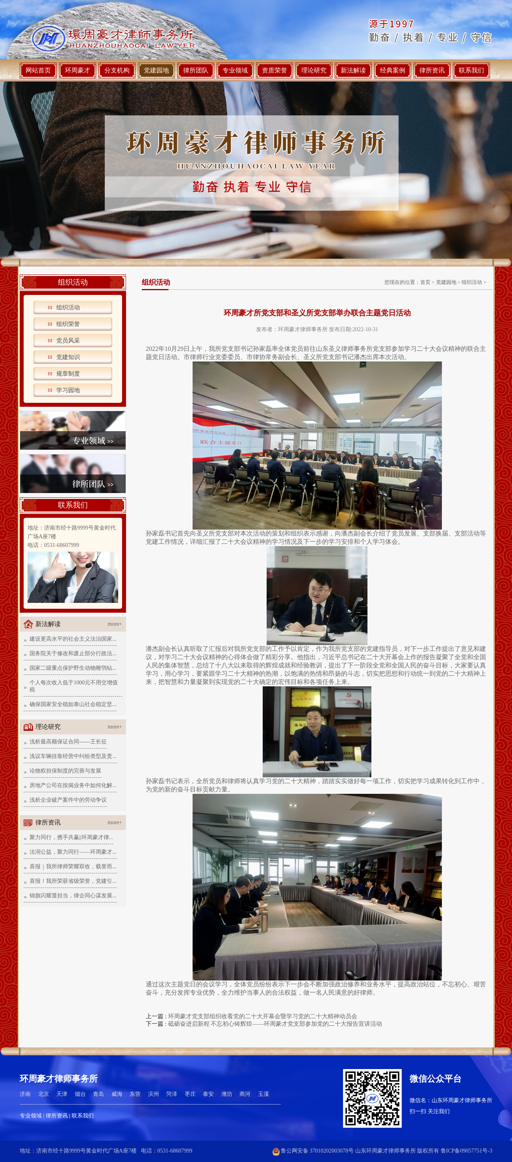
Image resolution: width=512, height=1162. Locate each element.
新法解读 (353, 70)
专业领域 (235, 70)
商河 (244, 1094)
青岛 (98, 1094)
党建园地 (156, 70)
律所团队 (195, 70)
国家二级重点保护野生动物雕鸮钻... (73, 668)
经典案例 (392, 70)
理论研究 (313, 70)
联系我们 (471, 70)
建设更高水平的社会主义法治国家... (73, 639)
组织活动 (68, 307)
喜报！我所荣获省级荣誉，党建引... (73, 881)
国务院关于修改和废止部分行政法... (73, 653)
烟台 (80, 1094)
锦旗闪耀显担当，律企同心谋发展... (73, 896)
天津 (61, 1094)
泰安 (208, 1094)
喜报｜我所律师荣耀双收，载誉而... (73, 866)
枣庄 (190, 1094)
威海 (116, 1094)
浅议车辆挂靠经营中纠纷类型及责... (73, 756)
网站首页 (38, 70)
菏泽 (171, 1094)
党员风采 (68, 340)
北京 (43, 1094)
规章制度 (68, 374)
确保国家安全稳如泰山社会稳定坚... (73, 704)
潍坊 (226, 1094)
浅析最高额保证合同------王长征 (68, 742)
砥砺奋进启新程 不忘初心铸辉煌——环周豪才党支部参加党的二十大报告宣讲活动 (275, 1024)
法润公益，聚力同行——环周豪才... (73, 852)
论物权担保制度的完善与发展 (65, 771)
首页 (425, 282)
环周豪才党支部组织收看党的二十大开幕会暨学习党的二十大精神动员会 (262, 1016)
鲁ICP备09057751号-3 (466, 1151)
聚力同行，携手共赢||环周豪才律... (71, 837)
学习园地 (68, 390)
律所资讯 (432, 70)
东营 (135, 1094)
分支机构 (117, 70)
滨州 (153, 1094)
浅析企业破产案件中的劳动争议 (68, 800)
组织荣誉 (68, 324)
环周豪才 (77, 70)
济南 (25, 1094)
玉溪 (263, 1094)
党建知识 (68, 357)
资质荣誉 (274, 70)
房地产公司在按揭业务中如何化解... (73, 785)
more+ (115, 624)
